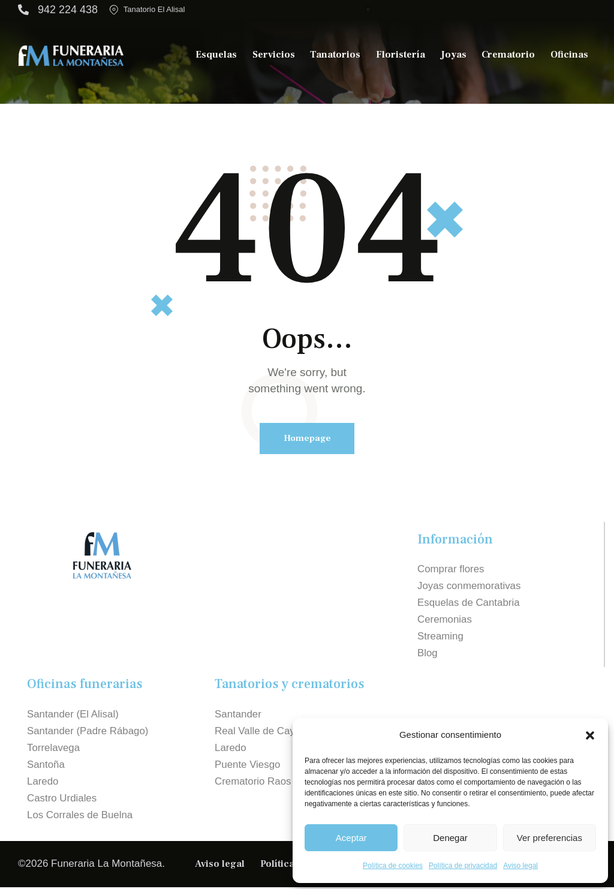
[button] (590, 735)
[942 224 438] (23, 9)
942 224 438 (68, 10)
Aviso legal (520, 865)
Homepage (307, 438)
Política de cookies (393, 865)
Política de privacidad (463, 865)
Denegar (450, 838)
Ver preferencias (549, 838)
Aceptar (351, 838)
